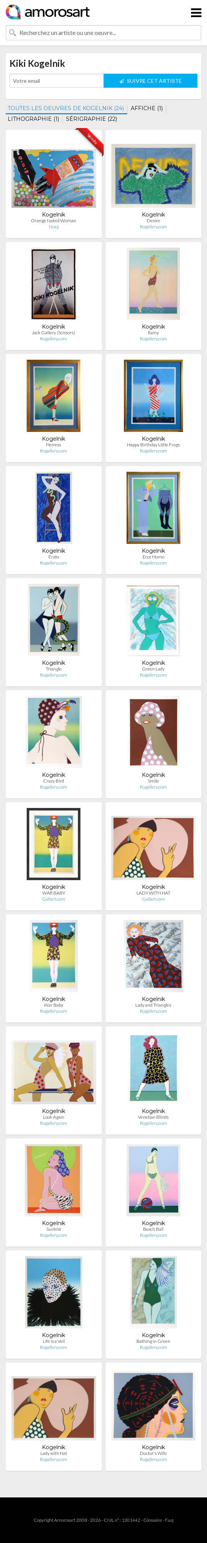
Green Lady (153, 669)
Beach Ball (153, 1229)
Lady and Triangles (153, 1005)
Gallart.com (53, 899)
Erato (53, 557)
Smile (153, 781)
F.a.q (169, 1520)
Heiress (53, 444)
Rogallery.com (153, 226)
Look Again (53, 1117)
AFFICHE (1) (147, 108)
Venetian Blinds (153, 1117)
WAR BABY (53, 893)
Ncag (54, 226)
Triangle (54, 669)
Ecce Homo (153, 557)
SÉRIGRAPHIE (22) (91, 118)
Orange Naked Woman (53, 220)
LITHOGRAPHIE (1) (33, 118)
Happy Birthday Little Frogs (153, 444)
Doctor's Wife (153, 1453)
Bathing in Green (153, 1341)
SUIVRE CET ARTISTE (150, 80)
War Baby (53, 1005)
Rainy (153, 332)
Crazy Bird (53, 781)
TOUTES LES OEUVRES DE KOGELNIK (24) (66, 108)
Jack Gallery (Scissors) (53, 332)
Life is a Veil (54, 1341)
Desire (153, 220)
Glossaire (152, 1520)
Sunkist (54, 1229)
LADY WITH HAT (153, 893)
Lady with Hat (53, 1453)
